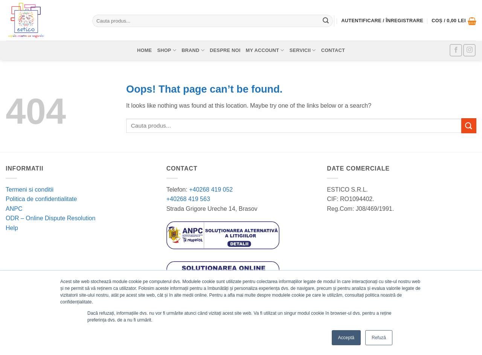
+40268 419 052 (210, 189)
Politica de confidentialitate (41, 199)
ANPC (14, 209)
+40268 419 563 (188, 199)
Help (12, 228)
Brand (193, 50)
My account (265, 50)
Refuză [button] (379, 337)
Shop (166, 50)
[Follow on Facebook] (456, 50)
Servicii (303, 50)
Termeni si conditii (29, 189)
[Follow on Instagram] (469, 50)
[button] (454, 21)
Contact (333, 50)
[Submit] (325, 21)
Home (144, 50)
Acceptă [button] (346, 337)
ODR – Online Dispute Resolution (50, 218)
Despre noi (225, 50)
